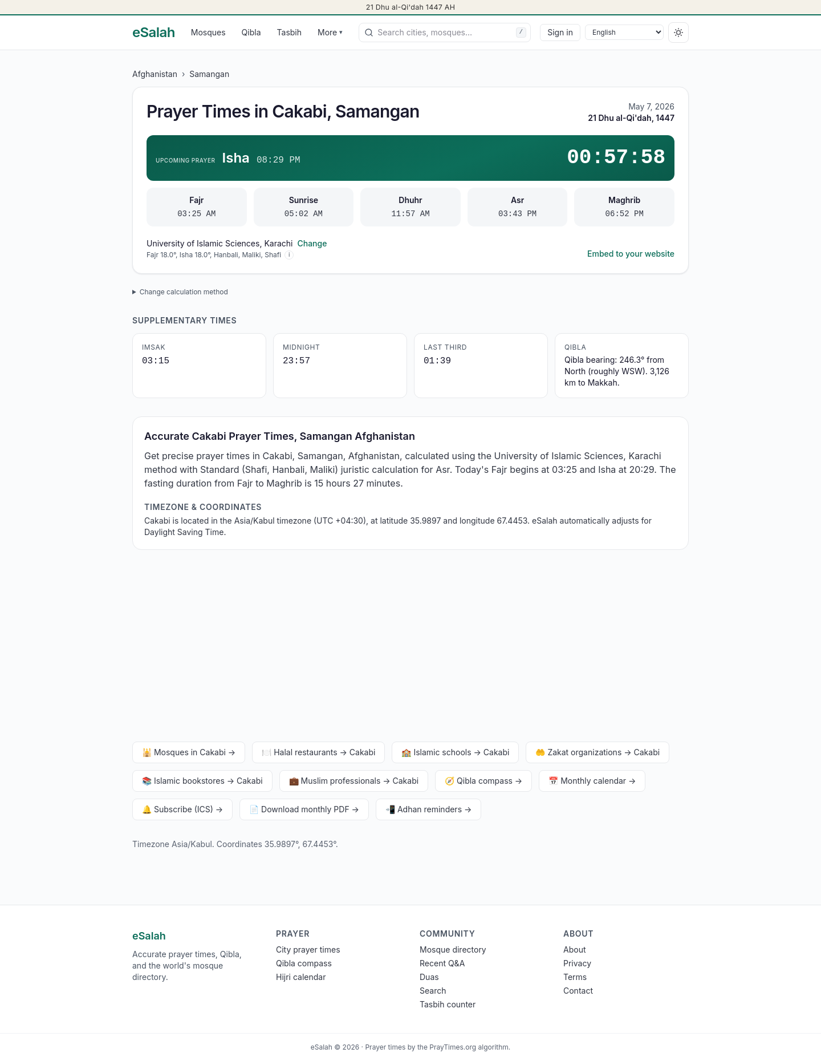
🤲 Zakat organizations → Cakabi (597, 752)
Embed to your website (630, 253)
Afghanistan (154, 74)
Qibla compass (304, 963)
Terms (575, 977)
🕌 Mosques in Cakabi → (188, 752)
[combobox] (445, 32)
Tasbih (289, 32)
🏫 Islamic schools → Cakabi (455, 752)
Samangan (209, 74)
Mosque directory (453, 949)
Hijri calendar (301, 977)
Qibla (251, 32)
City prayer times (308, 949)
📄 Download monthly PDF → (304, 809)
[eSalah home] (153, 32)
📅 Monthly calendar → (592, 780)
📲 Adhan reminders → (428, 809)
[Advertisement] (410, 648)
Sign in (560, 32)
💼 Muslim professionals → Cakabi (353, 780)
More (330, 32)
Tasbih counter (447, 1004)
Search (433, 990)
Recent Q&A (442, 963)
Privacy (577, 963)
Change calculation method (184, 291)
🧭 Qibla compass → (483, 780)
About (574, 949)
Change (312, 243)
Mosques (208, 32)
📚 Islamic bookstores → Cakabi (202, 780)
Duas (429, 977)
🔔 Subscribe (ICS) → (182, 809)
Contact (578, 990)
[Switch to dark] (678, 32)
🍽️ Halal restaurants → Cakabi (318, 752)
